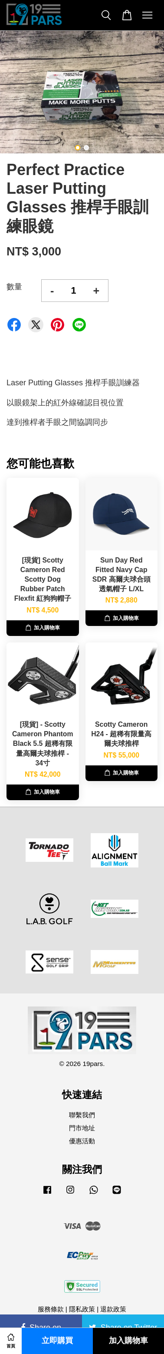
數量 (14, 286)
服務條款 (51, 1309)
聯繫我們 (82, 1115)
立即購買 (57, 1341)
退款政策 (113, 1309)
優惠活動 (82, 1141)
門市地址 (82, 1128)
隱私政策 (82, 1309)
